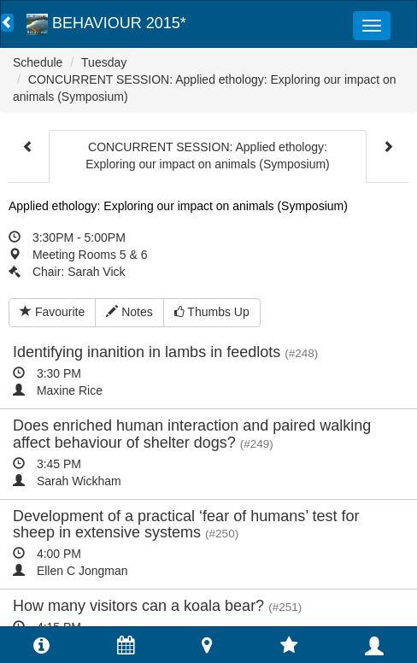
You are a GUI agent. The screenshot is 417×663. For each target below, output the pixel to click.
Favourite (52, 312)
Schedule (37, 62)
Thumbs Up (212, 312)
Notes (129, 312)
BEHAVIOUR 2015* (106, 23)
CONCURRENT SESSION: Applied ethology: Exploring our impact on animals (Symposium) (207, 155)
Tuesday (103, 62)
